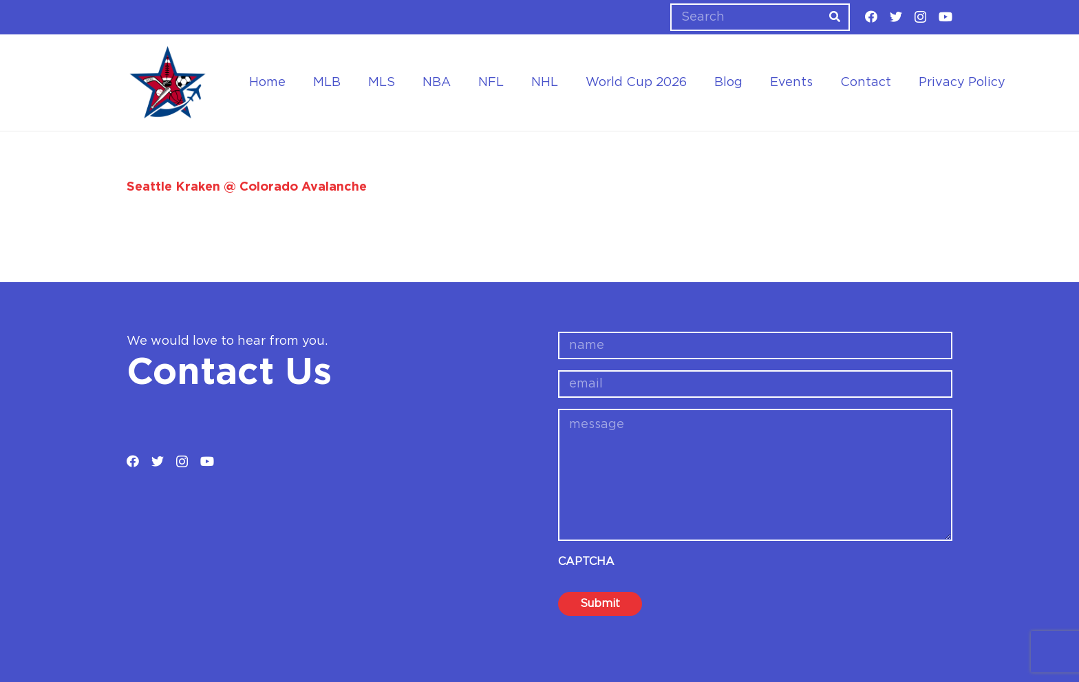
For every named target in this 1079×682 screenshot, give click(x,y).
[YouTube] (945, 16)
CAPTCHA (586, 561)
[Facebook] (871, 16)
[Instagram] (920, 17)
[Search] (760, 17)
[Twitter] (896, 16)
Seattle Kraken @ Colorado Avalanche (247, 187)
